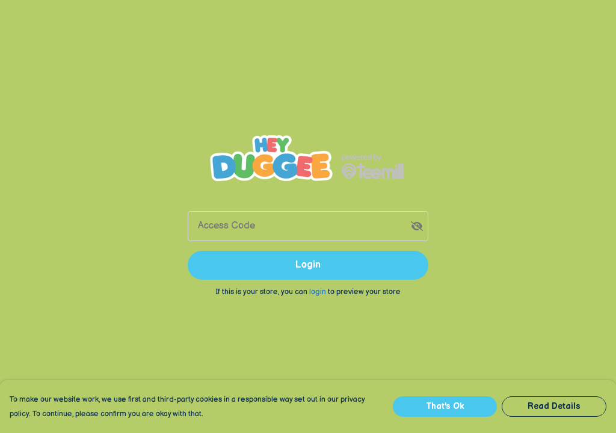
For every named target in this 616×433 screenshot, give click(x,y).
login (318, 291)
